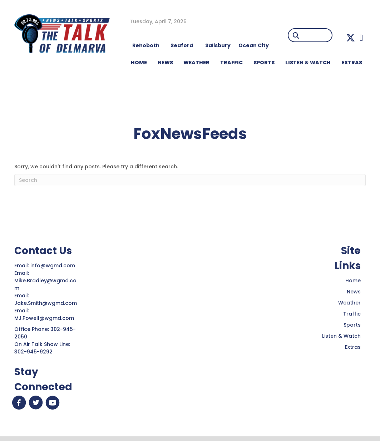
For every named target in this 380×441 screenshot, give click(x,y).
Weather (349, 302)
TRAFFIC (231, 62)
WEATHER (196, 62)
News (354, 291)
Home (353, 280)
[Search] (190, 180)
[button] (350, 37)
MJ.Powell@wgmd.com (45, 318)
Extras (353, 347)
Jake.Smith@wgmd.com (46, 303)
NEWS (165, 62)
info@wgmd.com (53, 265)
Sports (264, 62)
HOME (139, 62)
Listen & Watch (341, 336)
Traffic (352, 313)
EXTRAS (351, 62)
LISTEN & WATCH (308, 62)
